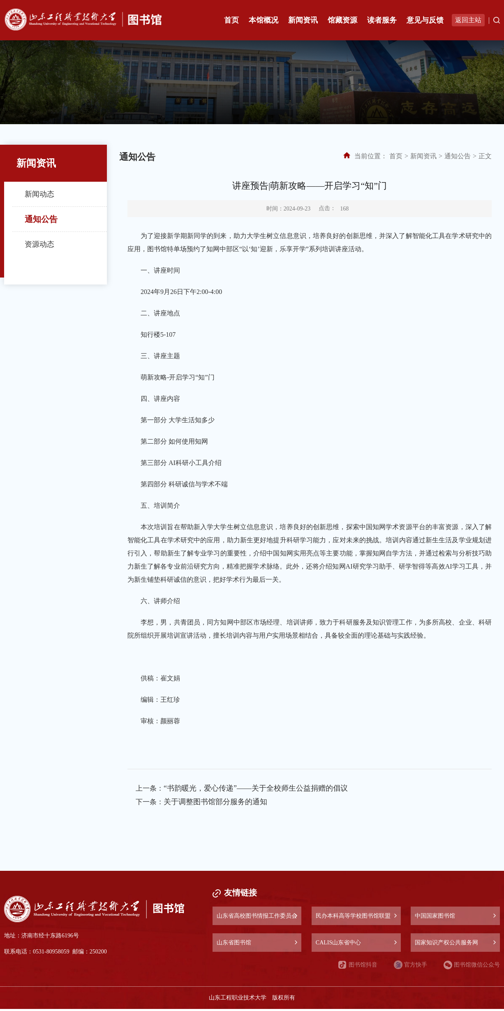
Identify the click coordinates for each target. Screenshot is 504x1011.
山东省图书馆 (234, 945)
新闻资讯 (303, 20)
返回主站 (468, 19)
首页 (231, 20)
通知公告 (41, 219)
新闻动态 (39, 194)
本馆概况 (263, 20)
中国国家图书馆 (435, 918)
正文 (485, 156)
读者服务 (382, 20)
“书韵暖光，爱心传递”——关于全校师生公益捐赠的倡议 (257, 789)
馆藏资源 (342, 20)
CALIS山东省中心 (338, 945)
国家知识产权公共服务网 (446, 945)
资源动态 (39, 244)
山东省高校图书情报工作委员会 (257, 918)
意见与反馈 (425, 20)
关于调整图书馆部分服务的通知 (217, 804)
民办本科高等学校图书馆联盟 (353, 918)
